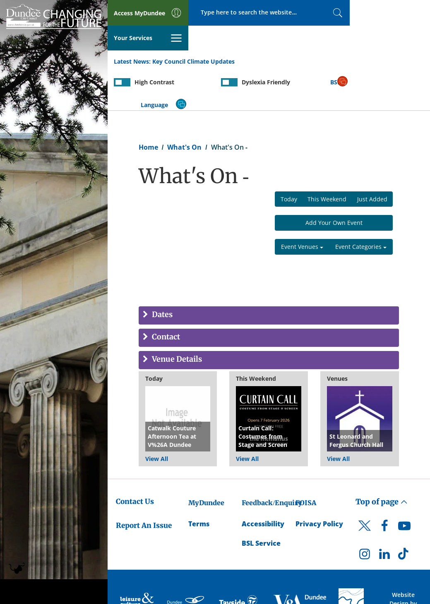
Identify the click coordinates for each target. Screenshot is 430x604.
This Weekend (326, 158)
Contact (165, 296)
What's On (184, 105)
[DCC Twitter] (365, 491)
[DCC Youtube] (404, 486)
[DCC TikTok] (404, 514)
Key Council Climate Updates (193, 37)
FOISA (305, 461)
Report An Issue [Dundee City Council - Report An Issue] (144, 484)
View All (156, 417)
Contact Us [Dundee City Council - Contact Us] (135, 460)
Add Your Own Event (334, 182)
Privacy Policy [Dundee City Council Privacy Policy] (319, 482)
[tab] (269, 274)
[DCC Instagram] (365, 514)
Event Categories (361, 206)
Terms (198, 482)
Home (148, 105)
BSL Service (261, 501)
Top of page (382, 460)
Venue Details (176, 318)
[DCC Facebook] (384, 486)
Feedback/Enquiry (272, 461)
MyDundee (206, 461)
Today (289, 158)
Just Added (372, 158)
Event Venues (302, 206)
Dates (161, 274)
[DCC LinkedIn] (384, 514)
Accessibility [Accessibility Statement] (263, 482)
